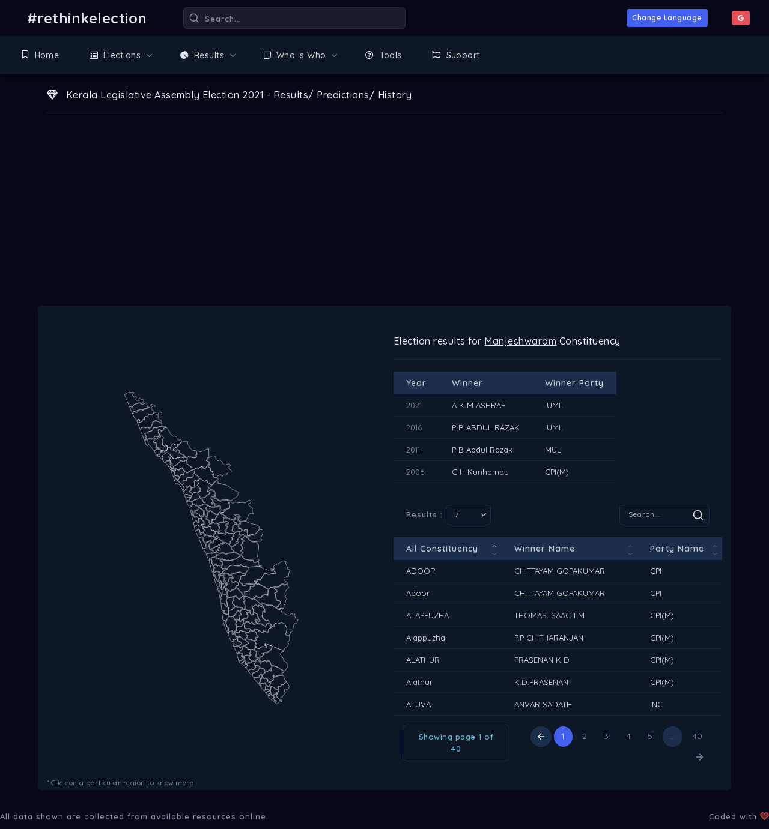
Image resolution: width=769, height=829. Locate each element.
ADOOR (421, 571)
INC (656, 704)
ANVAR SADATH (543, 704)
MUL (553, 449)
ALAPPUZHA (427, 615)
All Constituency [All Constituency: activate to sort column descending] (442, 548)
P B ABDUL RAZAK (486, 427)
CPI (655, 571)
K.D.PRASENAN (541, 682)
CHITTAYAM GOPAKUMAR (559, 571)
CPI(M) (557, 472)
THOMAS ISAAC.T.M (549, 615)
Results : (448, 515)
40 (697, 736)
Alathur (419, 682)
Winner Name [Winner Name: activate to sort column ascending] (544, 548)
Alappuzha (425, 637)
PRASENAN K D (542, 660)
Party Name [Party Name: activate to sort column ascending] (677, 548)
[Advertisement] (384, 215)
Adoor (418, 593)
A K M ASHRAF (478, 405)
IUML (554, 405)
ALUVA (418, 704)
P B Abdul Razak (482, 449)
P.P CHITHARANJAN (548, 637)
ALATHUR (423, 660)
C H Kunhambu (480, 472)
